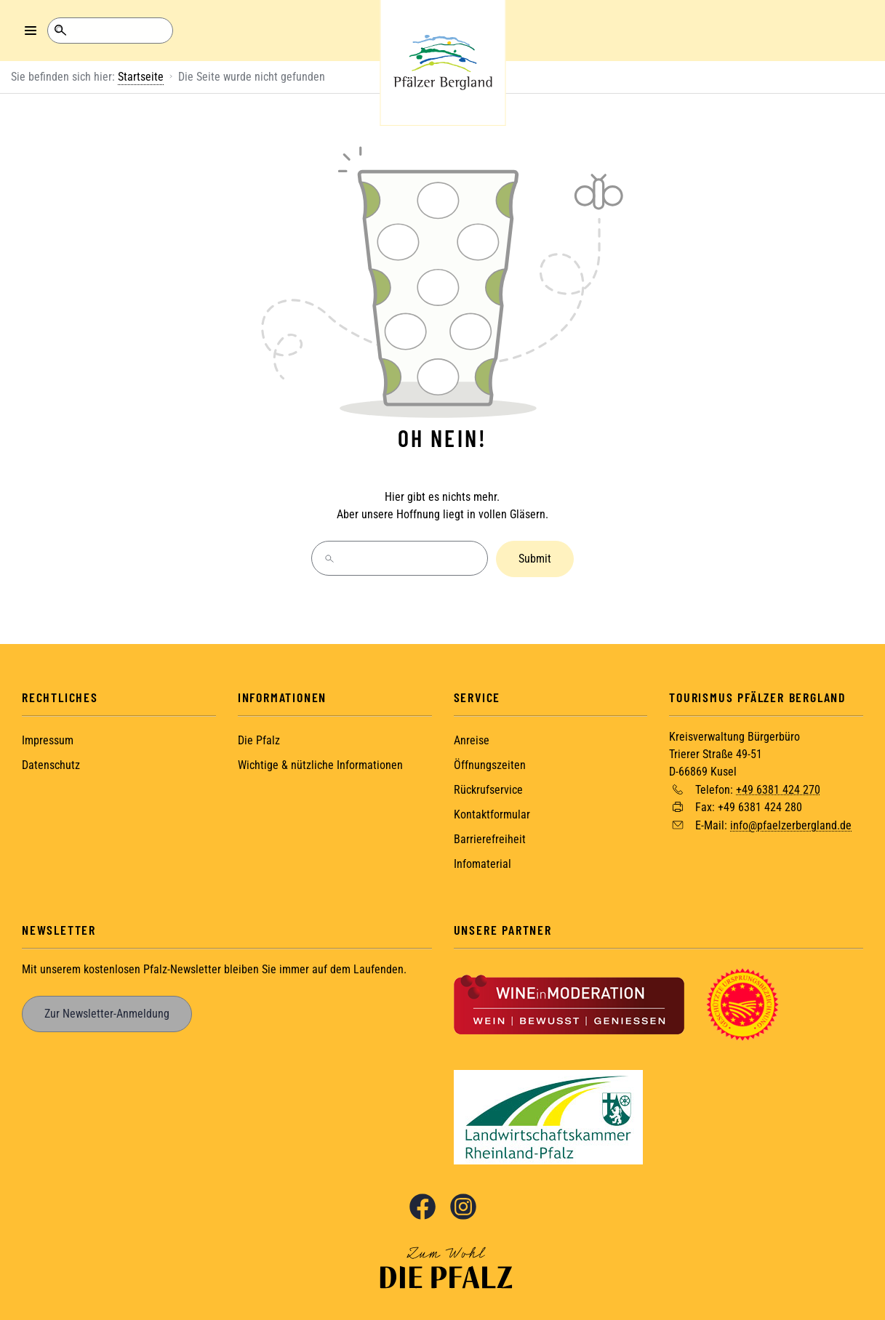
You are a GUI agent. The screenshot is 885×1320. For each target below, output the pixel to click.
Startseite (141, 77)
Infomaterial (482, 862)
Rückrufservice (488, 788)
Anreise (471, 739)
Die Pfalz (259, 739)
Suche (60, 30)
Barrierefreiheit (490, 838)
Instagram (463, 1205)
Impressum (47, 739)
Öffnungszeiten (490, 763)
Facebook (422, 1205)
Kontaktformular (492, 813)
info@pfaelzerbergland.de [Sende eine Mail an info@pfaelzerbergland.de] (791, 824)
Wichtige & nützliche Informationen (320, 763)
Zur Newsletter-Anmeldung (106, 1012)
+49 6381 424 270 (778, 787)
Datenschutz (51, 763)
